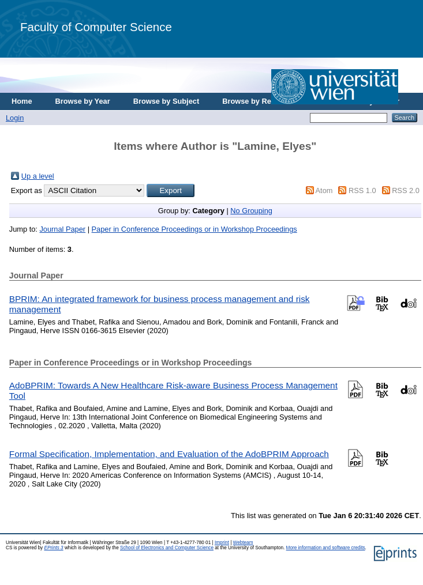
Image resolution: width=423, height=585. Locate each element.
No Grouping (251, 210)
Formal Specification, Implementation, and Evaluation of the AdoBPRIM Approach (169, 454)
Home (22, 101)
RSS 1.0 (362, 190)
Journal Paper (62, 229)
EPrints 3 (53, 547)
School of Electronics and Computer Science (167, 547)
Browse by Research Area (267, 101)
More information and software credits (325, 547)
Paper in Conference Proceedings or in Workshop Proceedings (194, 229)
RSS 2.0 (406, 190)
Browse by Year (82, 101)
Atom (324, 190)
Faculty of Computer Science (96, 26)
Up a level (37, 176)
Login (15, 118)
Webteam (243, 542)
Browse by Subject (166, 101)
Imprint (222, 542)
